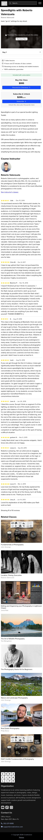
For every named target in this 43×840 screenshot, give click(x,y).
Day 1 (4, 52)
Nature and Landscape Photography (14, 698)
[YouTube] (2, 807)
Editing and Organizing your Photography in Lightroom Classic (21, 607)
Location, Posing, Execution (11, 575)
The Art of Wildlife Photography (13, 638)
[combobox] (23, 3)
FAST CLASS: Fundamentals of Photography (17, 759)
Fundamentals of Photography (12, 544)
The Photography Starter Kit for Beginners (16, 669)
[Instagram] (11, 807)
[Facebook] (7, 807)
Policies (21, 837)
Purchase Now (21, 39)
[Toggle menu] (40, 3)
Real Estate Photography (10, 728)
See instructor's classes (9, 192)
